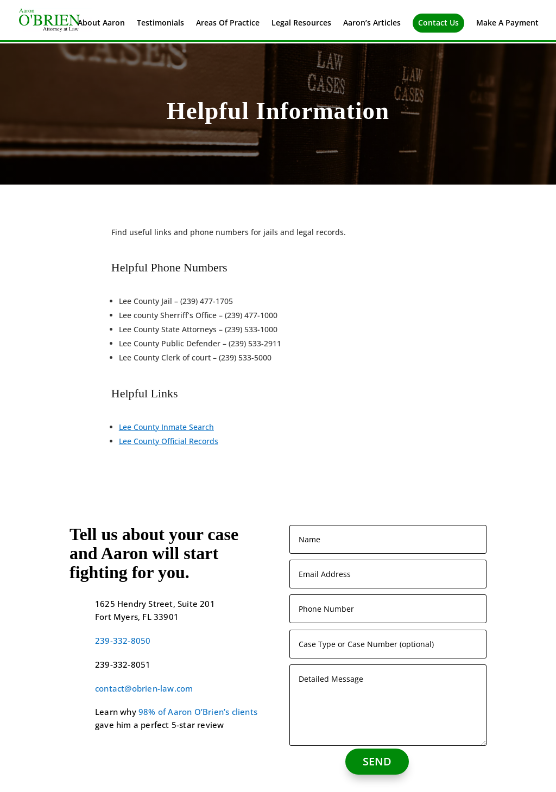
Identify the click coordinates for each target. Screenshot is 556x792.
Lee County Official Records (168, 441)
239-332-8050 (122, 640)
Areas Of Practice (228, 23)
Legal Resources (301, 23)
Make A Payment (507, 23)
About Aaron (101, 23)
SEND (377, 761)
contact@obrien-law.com (144, 688)
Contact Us (438, 22)
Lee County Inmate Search (166, 427)
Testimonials (160, 23)
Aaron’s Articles (372, 23)
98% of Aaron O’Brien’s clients (197, 711)
